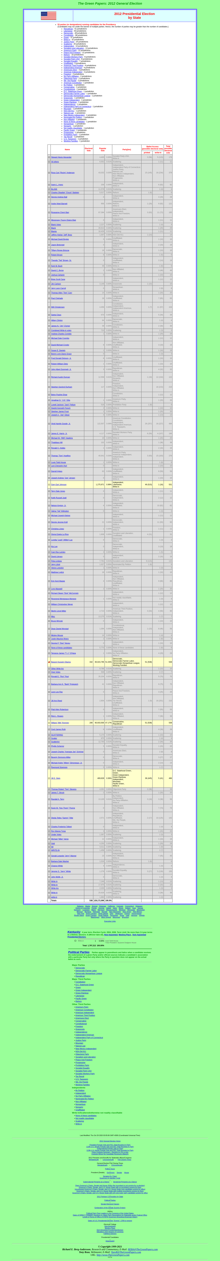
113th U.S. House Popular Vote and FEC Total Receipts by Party (110, 1150)
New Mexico (137, 912)
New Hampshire (115, 912)
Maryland (101, 910)
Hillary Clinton (57, 320)
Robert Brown (56, 255)
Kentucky (77, 910)
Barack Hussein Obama (61, 662)
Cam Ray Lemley (58, 552)
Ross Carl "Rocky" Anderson (63, 173)
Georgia (101, 908)
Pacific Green (69, 130)
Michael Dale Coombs (60, 338)
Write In (54, 881)
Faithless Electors (110, 1233)
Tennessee (114, 915)
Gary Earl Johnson (58, 484)
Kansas (140, 908)
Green (66, 37)
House (126, 1172)
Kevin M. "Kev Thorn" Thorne (63, 808)
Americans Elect (70, 70)
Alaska (87, 906)
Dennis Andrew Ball (59, 197)
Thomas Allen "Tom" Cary (61, 293)
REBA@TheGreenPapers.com (143, 1249)
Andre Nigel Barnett (59, 204)
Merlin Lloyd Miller (58, 611)
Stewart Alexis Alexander (61, 157)
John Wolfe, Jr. (57, 877)
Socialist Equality (71, 61)
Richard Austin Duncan (60, 377)
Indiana (127, 908)
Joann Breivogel (57, 245)
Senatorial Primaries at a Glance (125, 1182)
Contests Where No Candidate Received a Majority (109, 1154)
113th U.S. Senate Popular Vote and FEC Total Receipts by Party (110, 1147)
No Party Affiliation (71, 76)
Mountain (67, 109)
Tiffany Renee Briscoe (60, 250)
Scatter (54, 738)
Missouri (80, 912)
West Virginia (106, 917)
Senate (119, 1172)
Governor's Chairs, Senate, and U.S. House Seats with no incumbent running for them (110, 1187)
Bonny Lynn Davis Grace (61, 354)
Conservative (69, 87)
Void (53, 843)
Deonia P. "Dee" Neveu (60, 643)
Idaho (115, 908)
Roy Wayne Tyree (58, 831)
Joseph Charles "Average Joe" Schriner (67, 752)
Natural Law (69, 113)
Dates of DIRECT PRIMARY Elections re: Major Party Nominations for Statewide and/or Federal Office (110, 1215)
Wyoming (125, 917)
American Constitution (73, 83)
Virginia (141, 915)
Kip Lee (54, 546)
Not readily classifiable (73, 128)
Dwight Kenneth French (60, 408)
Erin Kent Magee (58, 581)
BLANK (54, 189)
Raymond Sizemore (59, 767)
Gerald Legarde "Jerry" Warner (63, 856)
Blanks (54, 231)
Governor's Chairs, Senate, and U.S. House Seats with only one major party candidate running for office (110, 1193)
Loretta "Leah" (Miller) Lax (62, 540)
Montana (88, 912)
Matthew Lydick (57, 572)
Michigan (122, 910)
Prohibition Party (70, 135)
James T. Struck (57, 793)
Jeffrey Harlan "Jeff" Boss (61, 235)
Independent (69, 46)
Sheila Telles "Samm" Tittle (62, 818)
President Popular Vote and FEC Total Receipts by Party (110, 1145)
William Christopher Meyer (62, 604)
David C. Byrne (57, 270)
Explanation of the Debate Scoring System (110, 1208)
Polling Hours (110, 1169)
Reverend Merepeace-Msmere (63, 599)
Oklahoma (119, 913)
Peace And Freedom (72, 52)
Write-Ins (55, 888)
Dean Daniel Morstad (60, 629)
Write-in (67, 40)
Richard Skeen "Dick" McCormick (64, 593)
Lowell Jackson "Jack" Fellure (63, 405)
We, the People (70, 81)
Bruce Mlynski (57, 621)
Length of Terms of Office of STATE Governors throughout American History (110, 1217)
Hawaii (108, 908)
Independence (69, 104)
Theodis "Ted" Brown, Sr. (61, 260)
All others (55, 162)
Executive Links (110, 921)
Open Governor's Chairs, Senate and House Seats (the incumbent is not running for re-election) (110, 1185)
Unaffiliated (68, 63)
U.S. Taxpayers (70, 139)
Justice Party (69, 42)
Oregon (127, 913)
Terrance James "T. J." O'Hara (63, 653)
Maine (93, 910)
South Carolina (91, 915)
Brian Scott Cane (58, 279)
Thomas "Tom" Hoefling (60, 456)
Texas (122, 915)
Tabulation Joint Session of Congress (109, 1232)
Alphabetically (94, 1159)
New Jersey (127, 912)
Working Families (71, 141)
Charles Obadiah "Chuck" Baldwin (65, 192)
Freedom (67, 74)
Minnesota (131, 910)
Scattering (68, 44)
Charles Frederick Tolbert (61, 827)
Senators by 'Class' (110, 1176)
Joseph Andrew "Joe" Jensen (63, 478)
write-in (54, 897)
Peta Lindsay (56, 561)
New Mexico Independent (74, 115)
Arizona (94, 906)
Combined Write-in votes (61, 330)
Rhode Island (79, 915)
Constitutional (69, 89)
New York (80, 913)
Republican (68, 29)
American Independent (73, 72)
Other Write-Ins (57, 669)
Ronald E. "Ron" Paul (60, 676)
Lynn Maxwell (56, 589)
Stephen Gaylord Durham (61, 387)
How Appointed (111, 935)
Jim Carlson (56, 284)
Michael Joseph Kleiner (60, 515)
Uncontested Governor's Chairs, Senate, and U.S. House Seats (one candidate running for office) (110, 1189)
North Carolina (91, 913)
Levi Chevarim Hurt (59, 466)
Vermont (134, 915)
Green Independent (72, 100)
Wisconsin (116, 917)
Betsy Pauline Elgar (59, 395)
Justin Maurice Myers (60, 639)
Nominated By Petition (73, 117)
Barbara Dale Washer (60, 861)
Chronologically (108, 1159)
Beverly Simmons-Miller (61, 757)
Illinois (121, 908)
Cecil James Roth (58, 729)
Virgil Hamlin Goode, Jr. (61, 424)
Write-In (54, 885)
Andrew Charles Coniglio (61, 334)
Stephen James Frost (60, 411)
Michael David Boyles (60, 239)
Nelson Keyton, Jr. (58, 505)
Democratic (68, 33)
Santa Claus (56, 315)
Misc (53, 616)
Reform (67, 55)
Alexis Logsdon (57, 568)
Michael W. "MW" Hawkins (62, 438)
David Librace (56, 556)
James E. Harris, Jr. (59, 433)
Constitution (68, 35)
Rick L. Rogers (57, 716)
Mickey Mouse (57, 635)
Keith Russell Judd (58, 498)
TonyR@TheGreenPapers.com (126, 1252)
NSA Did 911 (69, 111)
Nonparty (67, 126)
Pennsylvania (136, 913)
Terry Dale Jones (58, 491)
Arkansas (102, 906)
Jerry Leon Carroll (58, 288)
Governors (110, 1172)
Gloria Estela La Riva (60, 534)
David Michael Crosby (60, 345)
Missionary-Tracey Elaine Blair (63, 220)
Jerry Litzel (55, 564)
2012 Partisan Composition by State (110, 1196)
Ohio (111, 913)
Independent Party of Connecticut (77, 106)
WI (52, 847)
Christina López (57, 529)
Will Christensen (58, 307)
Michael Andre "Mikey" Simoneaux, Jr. (66, 763)
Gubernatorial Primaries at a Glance (96, 1182)
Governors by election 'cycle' (110, 1178)
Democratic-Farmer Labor (74, 94)
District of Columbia (83, 908)
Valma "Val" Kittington (60, 511)
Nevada (104, 912)
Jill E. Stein (55, 778)
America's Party (70, 50)
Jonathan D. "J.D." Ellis (60, 400)
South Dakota (103, 915)
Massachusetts (111, 910)
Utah (127, 915)
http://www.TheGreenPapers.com (113, 1255)
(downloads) (110, 1241)
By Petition (68, 85)
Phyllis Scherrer (57, 746)
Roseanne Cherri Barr (60, 212)
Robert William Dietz (59, 364)
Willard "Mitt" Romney (60, 723)
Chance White (57, 866)
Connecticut (129, 906)
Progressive (68, 132)
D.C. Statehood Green (73, 91)
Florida (94, 908)
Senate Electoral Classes (110, 1204)
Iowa (134, 908)
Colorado (120, 906)
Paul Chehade (57, 298)
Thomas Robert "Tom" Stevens (63, 789)
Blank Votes (56, 225)
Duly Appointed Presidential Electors (110, 1230)
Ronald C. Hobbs (58, 448)
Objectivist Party (70, 78)
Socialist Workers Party (73, 57)
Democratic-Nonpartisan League (77, 96)
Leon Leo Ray (57, 692)
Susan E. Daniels (58, 350)
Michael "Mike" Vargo (60, 839)
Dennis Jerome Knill (59, 522)
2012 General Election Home (110, 1141)
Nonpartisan (69, 124)
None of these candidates (74, 122)
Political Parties (79, 952)
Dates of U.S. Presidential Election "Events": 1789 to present (110, 1221)
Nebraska (96, 912)
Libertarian (68, 31)
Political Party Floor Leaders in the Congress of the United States (110, 1213)
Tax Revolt (68, 137)
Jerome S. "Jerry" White (61, 871)
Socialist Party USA (72, 59)
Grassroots (68, 98)
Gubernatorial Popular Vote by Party (110, 1148)
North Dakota (103, 913)
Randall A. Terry (57, 799)
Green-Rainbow (70, 102)
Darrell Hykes (56, 471)
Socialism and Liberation (74, 48)
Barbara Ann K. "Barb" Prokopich (64, 684)
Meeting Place (125, 935)
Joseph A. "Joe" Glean (60, 415)
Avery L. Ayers (57, 185)
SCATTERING (57, 735)
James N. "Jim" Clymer (60, 326)
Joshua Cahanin (58, 275)
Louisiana (86, 910)
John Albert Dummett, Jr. (61, 369)
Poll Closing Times (124, 1159)
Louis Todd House (58, 462)
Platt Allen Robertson (59, 709)
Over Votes (55, 672)
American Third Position (73, 65)
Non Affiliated (69, 119)
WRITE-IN (55, 850)
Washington (95, 917)
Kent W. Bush (56, 266)
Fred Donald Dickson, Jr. (61, 358)
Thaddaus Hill (56, 442)
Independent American (73, 68)
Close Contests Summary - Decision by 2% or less (110, 1152)
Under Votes (56, 834)
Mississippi (141, 910)
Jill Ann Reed (56, 701)
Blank (53, 228)
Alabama (80, 906)
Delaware (139, 906)
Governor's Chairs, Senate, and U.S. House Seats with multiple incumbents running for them (110, 1191)
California (111, 906)
